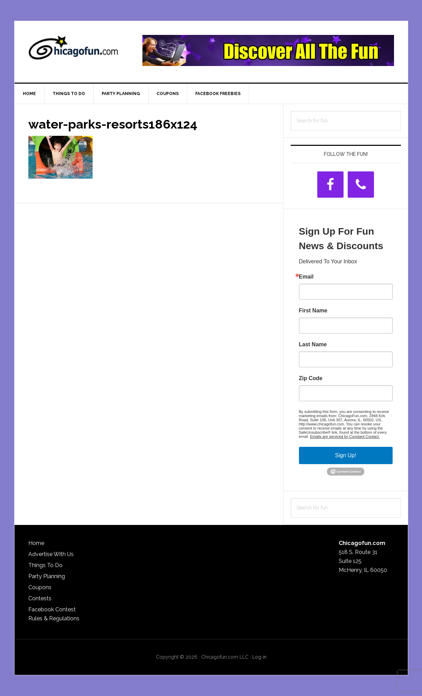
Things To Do (45, 565)
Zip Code (310, 378)
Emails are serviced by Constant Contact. (345, 436)
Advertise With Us (51, 554)
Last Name (313, 344)
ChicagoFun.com (73, 50)
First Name (313, 310)
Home (36, 543)
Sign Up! (345, 455)
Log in (259, 657)
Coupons (39, 587)
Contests (39, 598)
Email (306, 277)
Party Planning (46, 576)
